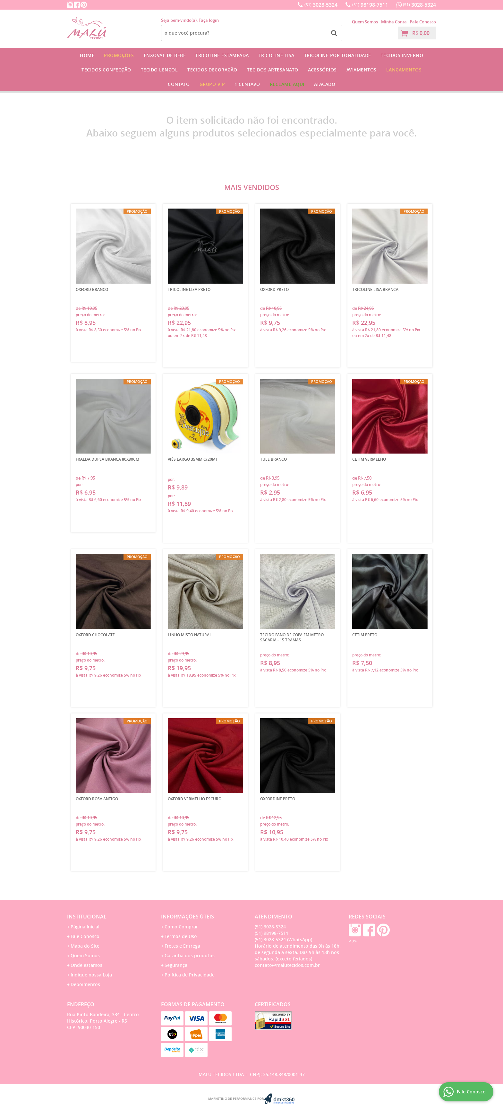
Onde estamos (86, 965)
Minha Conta (394, 22)
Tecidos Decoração (212, 70)
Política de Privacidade (190, 975)
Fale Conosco (423, 22)
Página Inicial (85, 927)
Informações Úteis (187, 916)
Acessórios (322, 70)
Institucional (87, 916)
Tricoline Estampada (222, 55)
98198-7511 (370, 4)
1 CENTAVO (247, 84)
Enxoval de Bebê (165, 55)
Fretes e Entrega (182, 946)
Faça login (209, 20)
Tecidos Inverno (402, 55)
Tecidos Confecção (106, 70)
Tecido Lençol (159, 70)
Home (87, 55)
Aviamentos (361, 70)
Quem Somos (365, 22)
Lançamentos (404, 70)
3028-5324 (320, 4)
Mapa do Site (85, 946)
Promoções (119, 55)
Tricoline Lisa (276, 55)
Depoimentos (85, 984)
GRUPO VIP (212, 84)
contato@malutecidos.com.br (287, 965)
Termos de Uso (181, 936)
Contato (179, 84)
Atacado (325, 84)
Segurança (176, 965)
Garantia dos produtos (190, 955)
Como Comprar (181, 927)
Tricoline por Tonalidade (337, 55)
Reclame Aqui (287, 84)
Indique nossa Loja (91, 975)
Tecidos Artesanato (272, 70)
